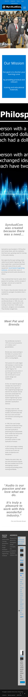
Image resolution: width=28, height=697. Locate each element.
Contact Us (13, 1)
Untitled (23, 573)
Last (21, 557)
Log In (22, 1)
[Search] (20, 8)
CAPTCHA (23, 617)
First (21, 552)
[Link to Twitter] (20, 693)
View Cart (7, 1)
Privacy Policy (20, 691)
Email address (23, 561)
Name (22, 548)
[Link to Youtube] (25, 693)
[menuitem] (7, 1)
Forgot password (14, 3)
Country (23, 568)
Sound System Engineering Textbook (5, 553)
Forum (18, 1)
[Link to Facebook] (22, 693)
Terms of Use (14, 691)
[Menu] (24, 8)
